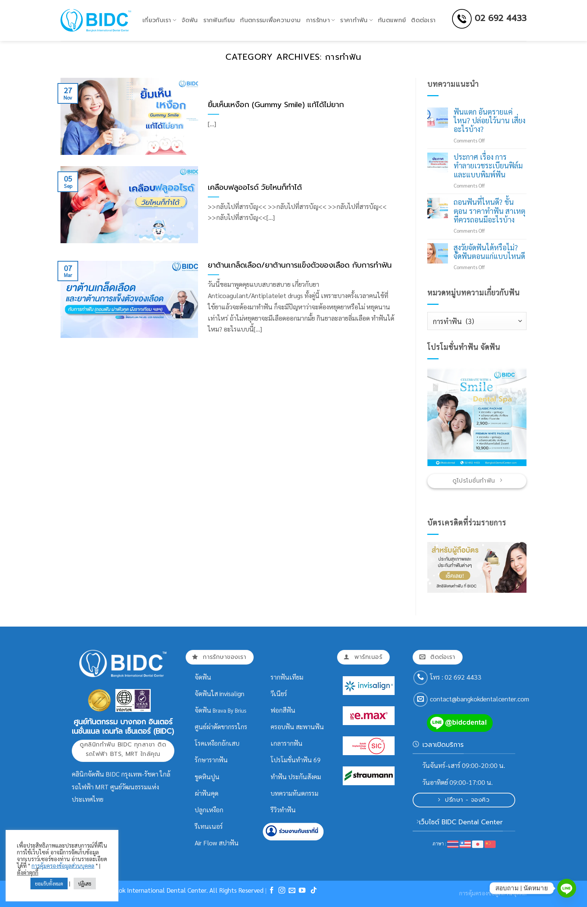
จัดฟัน (190, 20)
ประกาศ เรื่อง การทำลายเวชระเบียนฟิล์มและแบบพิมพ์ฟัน (488, 166)
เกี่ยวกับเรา (159, 20)
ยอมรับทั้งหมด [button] (49, 883)
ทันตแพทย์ (392, 20)
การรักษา (320, 20)
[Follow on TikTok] (313, 891)
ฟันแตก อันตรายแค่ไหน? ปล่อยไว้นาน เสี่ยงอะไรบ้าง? (489, 121)
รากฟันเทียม (219, 20)
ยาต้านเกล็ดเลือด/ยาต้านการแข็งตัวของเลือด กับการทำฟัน (300, 265)
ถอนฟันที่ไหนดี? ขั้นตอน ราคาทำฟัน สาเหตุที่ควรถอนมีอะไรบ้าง (489, 211)
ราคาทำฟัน (356, 20)
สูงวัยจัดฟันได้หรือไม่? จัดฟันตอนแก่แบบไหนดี (489, 252)
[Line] (566, 888)
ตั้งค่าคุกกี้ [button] (27, 872)
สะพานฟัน (310, 726)
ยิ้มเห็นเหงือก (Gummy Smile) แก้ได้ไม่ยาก (276, 105)
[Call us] (420, 678)
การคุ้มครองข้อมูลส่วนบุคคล (63, 865)
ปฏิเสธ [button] (84, 883)
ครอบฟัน (282, 726)
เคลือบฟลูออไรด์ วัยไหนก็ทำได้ (255, 187)
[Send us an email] (420, 699)
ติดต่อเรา (423, 20)
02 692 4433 (500, 18)
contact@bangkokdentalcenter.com (479, 699)
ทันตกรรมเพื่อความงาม (270, 20)
